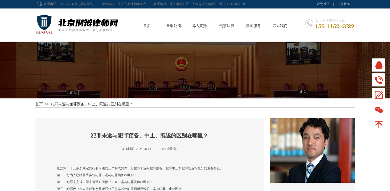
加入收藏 (343, 4)
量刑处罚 (173, 26)
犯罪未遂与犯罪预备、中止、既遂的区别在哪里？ (92, 104)
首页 (147, 26)
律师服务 (253, 26)
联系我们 (280, 26)
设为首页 (323, 4)
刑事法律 (226, 26)
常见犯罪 (200, 26)
